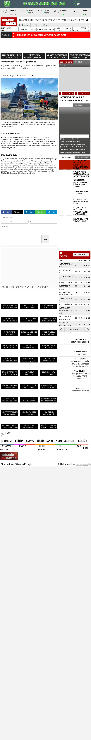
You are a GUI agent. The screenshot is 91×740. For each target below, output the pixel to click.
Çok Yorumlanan (83, 157)
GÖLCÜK (74, 20)
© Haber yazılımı (74, 464)
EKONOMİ (23, 20)
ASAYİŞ (38, 20)
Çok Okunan (66, 157)
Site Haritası (7, 464)
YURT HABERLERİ (63, 20)
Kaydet (45, 239)
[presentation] (25, 239)
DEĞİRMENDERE (66, 62)
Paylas (6, 212)
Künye (45, 25)
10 (89, 93)
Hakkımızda (23, 25)
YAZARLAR (74, 329)
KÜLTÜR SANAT (48, 20)
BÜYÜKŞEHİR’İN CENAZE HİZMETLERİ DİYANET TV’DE (41, 35)
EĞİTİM (31, 20)
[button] (13, 34)
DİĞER (81, 20)
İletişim (35, 25)
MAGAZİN (7, 75)
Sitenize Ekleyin (23, 464)
